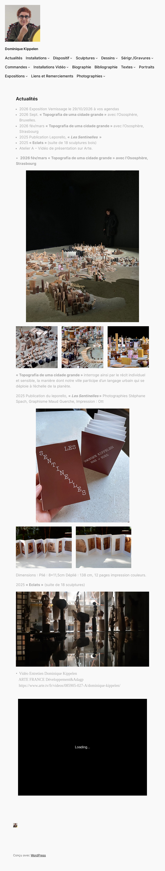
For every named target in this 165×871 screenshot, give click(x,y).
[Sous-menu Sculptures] (97, 58)
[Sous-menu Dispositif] (71, 58)
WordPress (38, 855)
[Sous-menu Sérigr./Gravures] (152, 58)
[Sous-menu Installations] (48, 58)
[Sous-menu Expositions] (27, 76)
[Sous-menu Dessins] (117, 58)
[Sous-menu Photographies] (104, 76)
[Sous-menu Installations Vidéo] (67, 67)
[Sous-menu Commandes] (29, 67)
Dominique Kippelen (21, 49)
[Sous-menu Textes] (134, 67)
